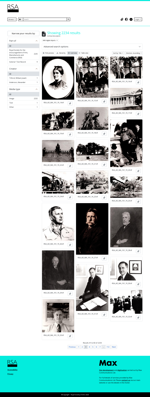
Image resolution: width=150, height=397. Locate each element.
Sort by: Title (117, 53)
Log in (137, 19)
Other (23, 107)
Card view (72, 53)
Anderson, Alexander (23, 82)
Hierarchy (61, 53)
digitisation (122, 370)
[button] (122, 19)
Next (114, 347)
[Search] (45, 19)
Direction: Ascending (133, 53)
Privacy (10, 374)
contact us (125, 380)
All (10, 46)
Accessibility (13, 370)
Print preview (48, 53)
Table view (83, 53)
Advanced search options (56, 46)
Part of (12, 40)
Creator (13, 68)
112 (108, 347)
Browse (11, 19)
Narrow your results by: (23, 33)
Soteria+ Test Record (23, 62)
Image (23, 99)
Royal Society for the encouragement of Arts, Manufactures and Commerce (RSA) (23, 54)
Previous (72, 347)
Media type (14, 89)
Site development (106, 370)
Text (23, 103)
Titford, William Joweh (23, 78)
